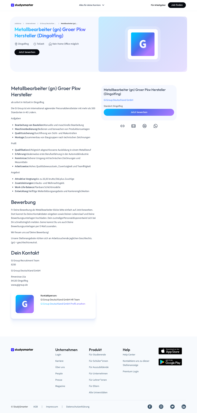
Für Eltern (94, 386)
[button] (122, 126)
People (59, 373)
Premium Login (131, 371)
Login (58, 354)
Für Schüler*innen (98, 361)
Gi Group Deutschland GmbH (118, 100)
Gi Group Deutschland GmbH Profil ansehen (63, 304)
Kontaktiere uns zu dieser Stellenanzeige (136, 363)
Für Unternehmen (98, 373)
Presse (58, 380)
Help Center (129, 354)
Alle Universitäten (98, 392)
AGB (35, 406)
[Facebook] (150, 406)
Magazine (60, 386)
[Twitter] (172, 406)
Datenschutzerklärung (77, 406)
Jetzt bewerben (27, 52)
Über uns (60, 367)
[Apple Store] (170, 351)
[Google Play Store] (170, 362)
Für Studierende (97, 354)
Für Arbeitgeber (158, 5)
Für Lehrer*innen (98, 380)
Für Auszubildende (99, 367)
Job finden (177, 5)
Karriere (59, 361)
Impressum (52, 406)
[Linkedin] (184, 406)
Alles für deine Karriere (92, 5)
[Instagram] (161, 406)
